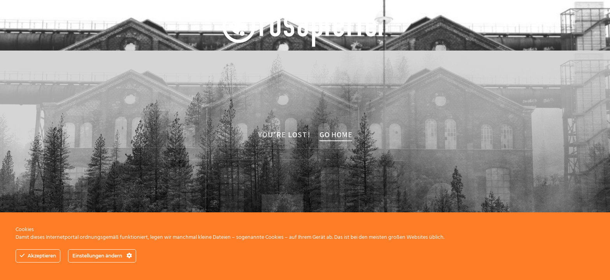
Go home (335, 134)
